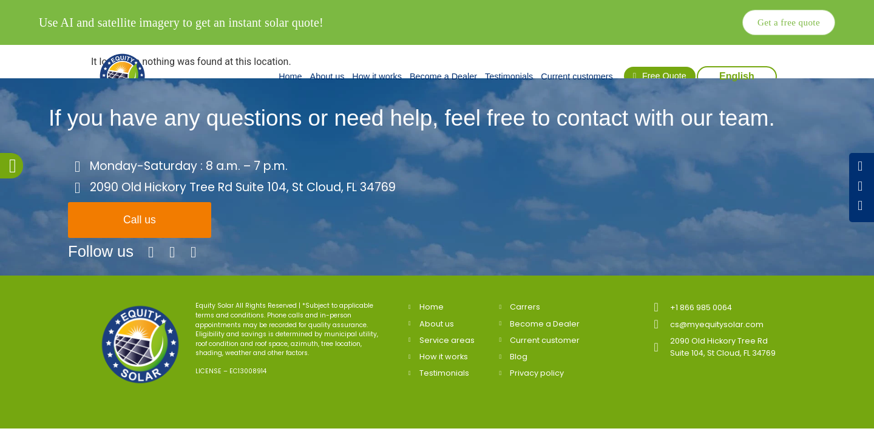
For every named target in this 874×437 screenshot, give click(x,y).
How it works (377, 76)
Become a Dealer (443, 76)
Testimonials (509, 76)
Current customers (576, 76)
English (736, 76)
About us (327, 76)
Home (290, 76)
